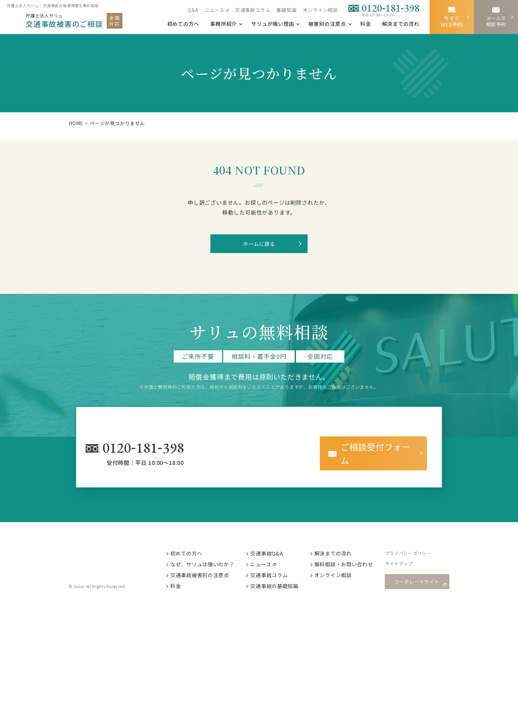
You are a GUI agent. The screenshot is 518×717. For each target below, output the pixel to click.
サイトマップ (406, 560)
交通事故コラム (253, 9)
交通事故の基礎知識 (280, 583)
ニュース (214, 9)
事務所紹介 (223, 23)
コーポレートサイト (419, 578)
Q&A (193, 9)
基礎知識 (286, 9)
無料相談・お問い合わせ (350, 560)
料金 (365, 23)
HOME (76, 123)
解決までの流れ (400, 23)
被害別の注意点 (327, 23)
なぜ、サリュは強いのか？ (208, 560)
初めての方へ (192, 548)
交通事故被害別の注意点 (205, 571)
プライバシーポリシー (415, 549)
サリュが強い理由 (272, 23)
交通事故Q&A (272, 548)
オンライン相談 (320, 9)
